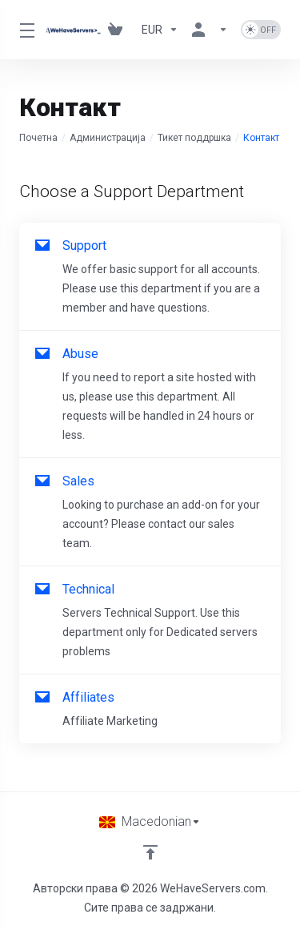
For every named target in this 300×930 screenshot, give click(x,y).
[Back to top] (150, 852)
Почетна (38, 137)
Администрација (108, 137)
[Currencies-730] (160, 29)
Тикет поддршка (194, 137)
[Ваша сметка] (209, 29)
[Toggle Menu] (22, 29)
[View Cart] (118, 29)
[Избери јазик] (150, 822)
